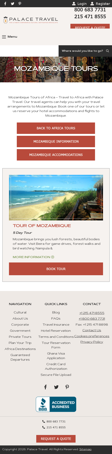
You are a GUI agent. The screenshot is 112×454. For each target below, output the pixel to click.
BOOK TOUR (55, 269)
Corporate (20, 324)
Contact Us (91, 330)
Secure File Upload (56, 375)
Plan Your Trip (20, 343)
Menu (9, 36)
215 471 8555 (90, 16)
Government (20, 330)
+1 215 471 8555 (91, 313)
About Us (20, 318)
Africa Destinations (20, 349)
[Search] (85, 51)
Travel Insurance (56, 324)
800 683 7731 (90, 9)
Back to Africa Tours (56, 128)
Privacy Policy (92, 342)
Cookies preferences (91, 336)
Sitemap (85, 449)
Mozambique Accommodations (56, 155)
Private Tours (20, 337)
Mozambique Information (56, 141)
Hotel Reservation (56, 330)
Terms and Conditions (56, 337)
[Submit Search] (108, 50)
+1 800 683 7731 (92, 318)
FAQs (55, 318)
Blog (56, 312)
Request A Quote (90, 28)
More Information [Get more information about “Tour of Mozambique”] (31, 257)
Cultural (20, 312)
